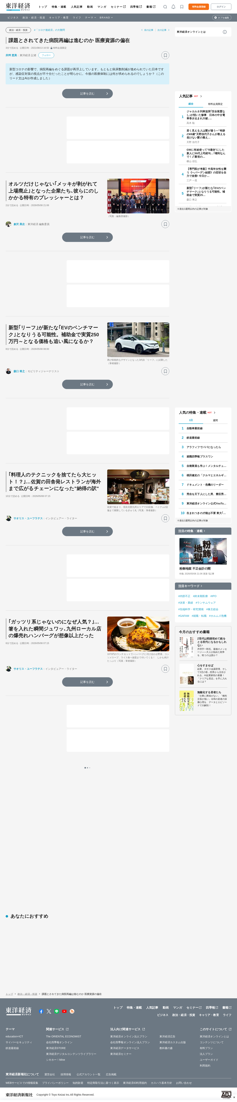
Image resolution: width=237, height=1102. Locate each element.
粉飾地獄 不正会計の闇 (195, 568)
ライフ (77, 17)
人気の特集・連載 (192, 412)
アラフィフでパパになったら (204, 447)
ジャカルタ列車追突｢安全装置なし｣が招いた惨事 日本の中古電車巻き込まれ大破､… (206, 115)
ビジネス (13, 17)
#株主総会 (212, 609)
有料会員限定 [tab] (215, 104)
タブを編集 (223, 17)
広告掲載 (111, 1074)
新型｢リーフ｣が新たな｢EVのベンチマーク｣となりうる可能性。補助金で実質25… (206, 191)
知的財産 (78, 1082)
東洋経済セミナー (120, 1053)
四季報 (134, 6)
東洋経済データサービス (124, 1048)
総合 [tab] (190, 103)
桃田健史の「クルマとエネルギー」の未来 (207, 475)
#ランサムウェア (206, 602)
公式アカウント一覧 (88, 1074)
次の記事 (161, 30)
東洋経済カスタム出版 (173, 1042)
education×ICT (14, 1036)
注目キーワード (189, 586)
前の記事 (148, 30)
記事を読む (87, 93)
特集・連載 (59, 6)
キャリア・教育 (59, 17)
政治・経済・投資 (34, 17)
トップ (42, 6)
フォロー (46, 55)
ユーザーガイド (209, 1059)
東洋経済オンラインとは (191, 31)
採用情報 (66, 1074)
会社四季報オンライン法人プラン (130, 1042)
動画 (90, 6)
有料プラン (206, 1048)
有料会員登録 (199, 6)
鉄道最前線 (193, 437)
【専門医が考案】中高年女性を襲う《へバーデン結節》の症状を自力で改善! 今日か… (206, 172)
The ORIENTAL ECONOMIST (63, 1036)
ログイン (221, 6)
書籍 (149, 6)
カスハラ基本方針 (161, 1082)
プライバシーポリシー (55, 1082)
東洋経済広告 (167, 1036)
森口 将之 (19, 371)
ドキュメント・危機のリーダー (205, 484)
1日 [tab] (191, 420)
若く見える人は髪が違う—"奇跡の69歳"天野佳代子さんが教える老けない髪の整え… (206, 134)
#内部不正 (184, 596)
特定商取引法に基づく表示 (103, 1082)
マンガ (101, 6)
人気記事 (77, 6)
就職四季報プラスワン (200, 456)
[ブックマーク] (165, 55)
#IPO (213, 596)
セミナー (116, 6)
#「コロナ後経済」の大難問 (49, 30)
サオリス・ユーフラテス (28, 518)
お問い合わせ (184, 1082)
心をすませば (205, 665)
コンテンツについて (212, 1042)
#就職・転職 (199, 615)
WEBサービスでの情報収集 (22, 1082)
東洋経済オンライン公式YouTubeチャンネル (207, 503)
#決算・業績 (185, 602)
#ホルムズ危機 (218, 615)
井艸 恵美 (11, 55)
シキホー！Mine (55, 1059)
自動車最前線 (195, 428)
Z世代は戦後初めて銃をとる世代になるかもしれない (211, 642)
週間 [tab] (215, 420)
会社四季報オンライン (59, 1042)
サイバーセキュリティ (19, 1042)
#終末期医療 (200, 596)
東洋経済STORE (56, 1048)
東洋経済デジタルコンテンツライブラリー (71, 1053)
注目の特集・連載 (190, 531)
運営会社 (49, 1074)
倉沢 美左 (19, 224)
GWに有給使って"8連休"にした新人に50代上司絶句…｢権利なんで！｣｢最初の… (206, 153)
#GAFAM (183, 615)
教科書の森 (166, 1048)
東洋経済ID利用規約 (135, 1082)
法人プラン (206, 1053)
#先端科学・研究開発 (191, 609)
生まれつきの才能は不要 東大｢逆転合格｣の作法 (207, 513)
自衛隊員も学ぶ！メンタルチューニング (207, 465)
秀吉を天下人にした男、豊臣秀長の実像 (207, 494)
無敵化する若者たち (209, 692)
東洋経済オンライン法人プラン (128, 1036)
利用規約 (205, 1065)
